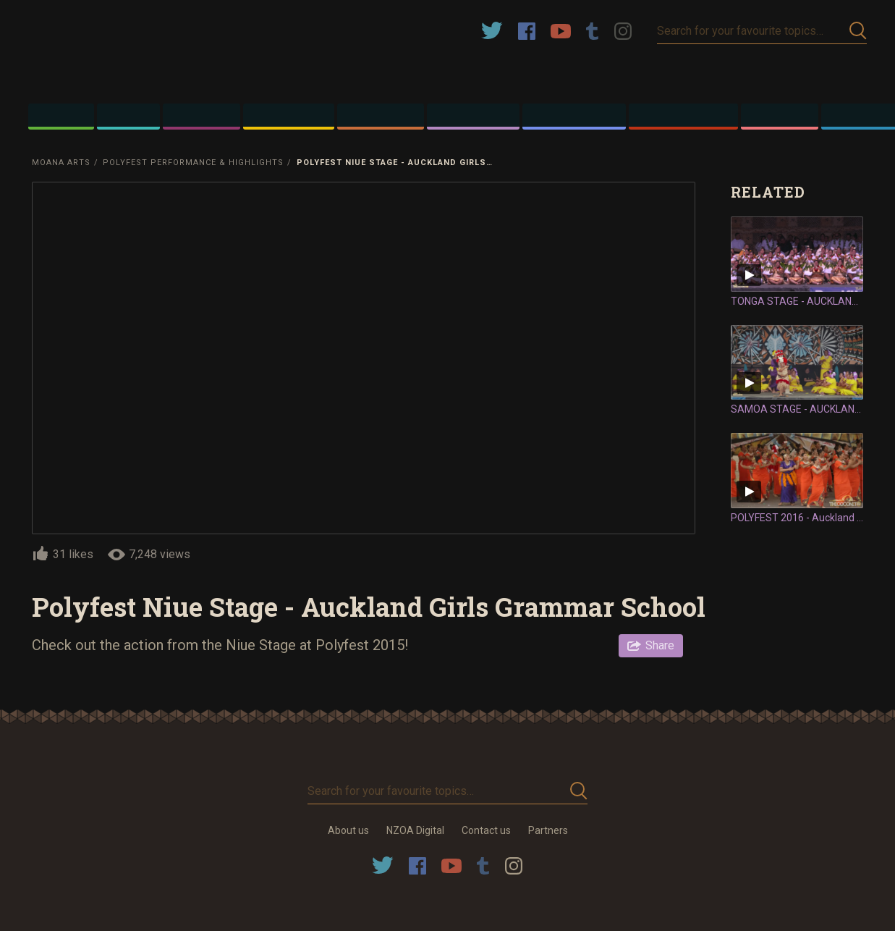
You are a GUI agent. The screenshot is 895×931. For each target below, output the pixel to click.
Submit (858, 31)
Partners (548, 830)
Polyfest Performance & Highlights (193, 162)
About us (348, 830)
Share (659, 645)
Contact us (486, 830)
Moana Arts (61, 162)
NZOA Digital (415, 830)
